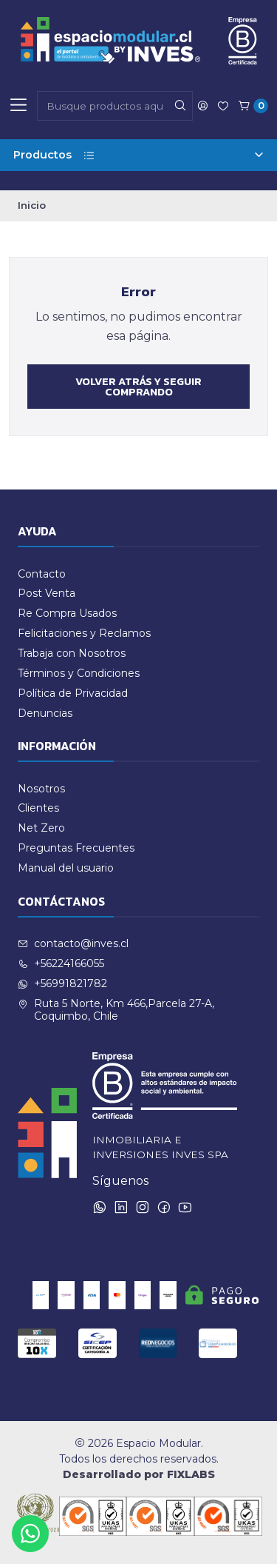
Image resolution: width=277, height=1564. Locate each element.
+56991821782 (62, 983)
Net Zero (41, 828)
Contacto (42, 574)
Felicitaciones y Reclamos (84, 633)
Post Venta (46, 593)
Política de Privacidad (73, 693)
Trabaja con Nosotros (72, 653)
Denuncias (45, 713)
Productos (138, 154)
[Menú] (18, 105)
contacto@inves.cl (73, 943)
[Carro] (253, 105)
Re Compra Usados (67, 613)
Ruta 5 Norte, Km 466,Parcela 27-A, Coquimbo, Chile (116, 1010)
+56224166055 (61, 963)
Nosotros (41, 788)
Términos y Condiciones (79, 673)
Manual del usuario (66, 868)
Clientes (38, 808)
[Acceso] (202, 106)
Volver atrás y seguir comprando (138, 386)
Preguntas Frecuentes (76, 848)
